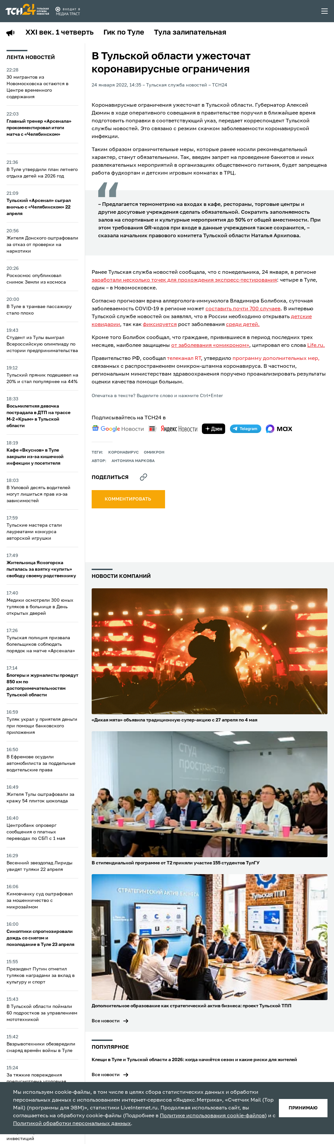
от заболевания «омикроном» (210, 345)
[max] (279, 429)
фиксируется (160, 324)
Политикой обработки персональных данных (72, 1123)
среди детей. (243, 324)
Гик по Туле (123, 32)
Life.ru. (316, 345)
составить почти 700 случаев (243, 309)
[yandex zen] (213, 429)
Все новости (106, 1021)
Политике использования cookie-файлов (212, 1116)
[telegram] (245, 429)
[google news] (118, 428)
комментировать (128, 499)
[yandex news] (172, 428)
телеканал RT (184, 358)
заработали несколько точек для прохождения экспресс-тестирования (184, 280)
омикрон (154, 453)
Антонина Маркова (133, 461)
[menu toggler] (325, 11)
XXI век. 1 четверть (59, 32)
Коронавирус (123, 453)
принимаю (303, 1108)
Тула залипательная (190, 32)
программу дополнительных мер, (276, 358)
